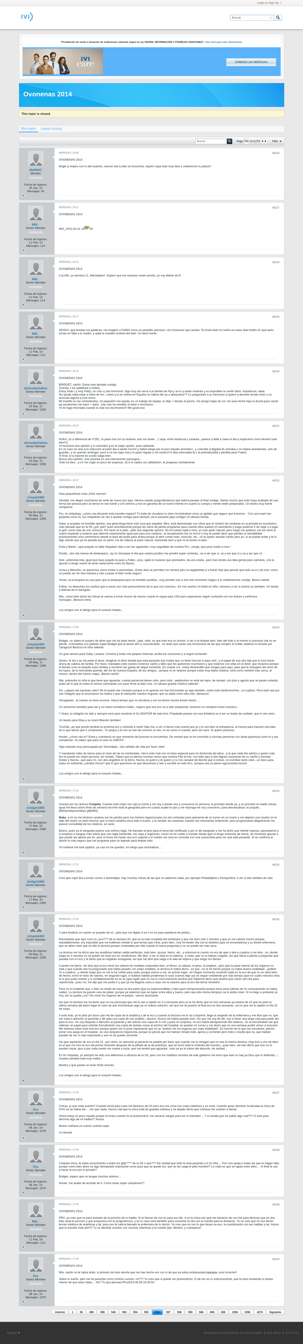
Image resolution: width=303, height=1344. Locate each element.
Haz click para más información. (224, 42)
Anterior (60, 1312)
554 (135, 1312)
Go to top (292, 1333)
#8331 (275, 426)
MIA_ (35, 224)
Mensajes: (33, 191)
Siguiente (275, 1312)
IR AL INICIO (274, 1333)
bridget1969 (35, 808)
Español (13, 1332)
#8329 (275, 316)
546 (113, 1312)
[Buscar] (252, 18)
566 (201, 1312)
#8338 (275, 1150)
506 (102, 1312)
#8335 (275, 864)
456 (91, 1312)
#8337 (275, 1092)
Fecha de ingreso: (35, 184)
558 (179, 1312)
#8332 (275, 480)
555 (146, 1312)
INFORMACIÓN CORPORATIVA (221, 1333)
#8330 (275, 371)
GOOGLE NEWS (253, 1333)
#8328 (275, 262)
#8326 (275, 153)
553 (124, 1312)
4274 (260, 1312)
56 (81, 1312)
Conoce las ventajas (251, 62)
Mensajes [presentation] (28, 128)
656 (223, 1312)
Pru (35, 1109)
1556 (247, 1312)
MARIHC (36, 170)
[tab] (28, 129)
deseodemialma (35, 388)
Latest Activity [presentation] (51, 129)
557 (168, 1312)
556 (157, 1312)
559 (190, 1312)
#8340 (275, 1259)
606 (212, 1312)
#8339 (275, 1204)
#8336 (275, 919)
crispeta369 (35, 497)
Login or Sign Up (269, 2)
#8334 (275, 791)
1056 (235, 1312)
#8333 (275, 627)
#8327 (275, 207)
